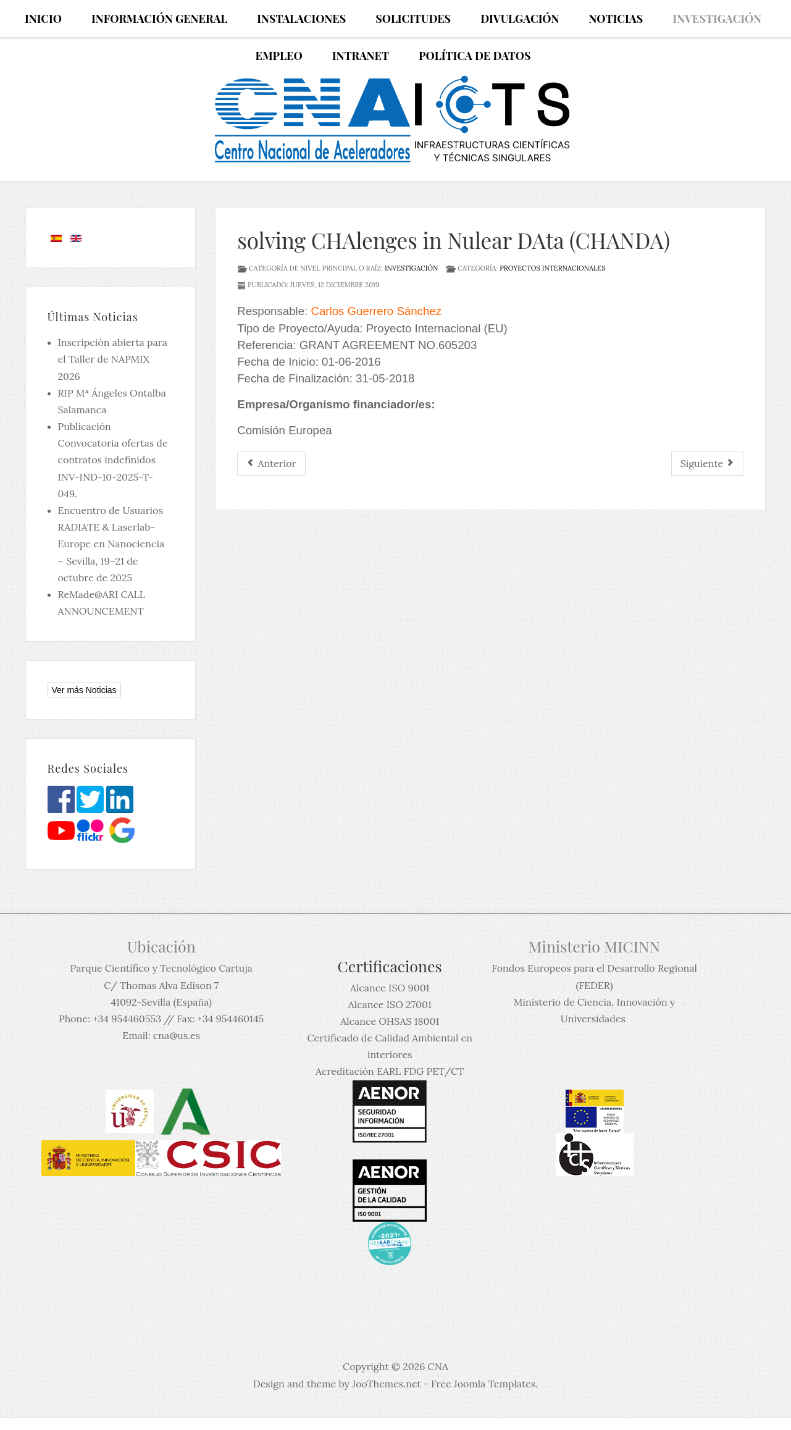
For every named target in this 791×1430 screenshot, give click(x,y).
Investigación (411, 268)
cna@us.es (176, 1035)
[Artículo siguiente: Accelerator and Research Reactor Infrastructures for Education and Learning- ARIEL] (707, 464)
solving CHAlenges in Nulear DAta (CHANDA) (453, 239)
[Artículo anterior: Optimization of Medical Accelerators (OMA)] (271, 464)
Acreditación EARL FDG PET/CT (390, 1071)
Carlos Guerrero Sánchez (376, 311)
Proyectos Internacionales (552, 268)
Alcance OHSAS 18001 (389, 1021)
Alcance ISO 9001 (389, 988)
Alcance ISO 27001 (390, 1004)
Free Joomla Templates (483, 1383)
